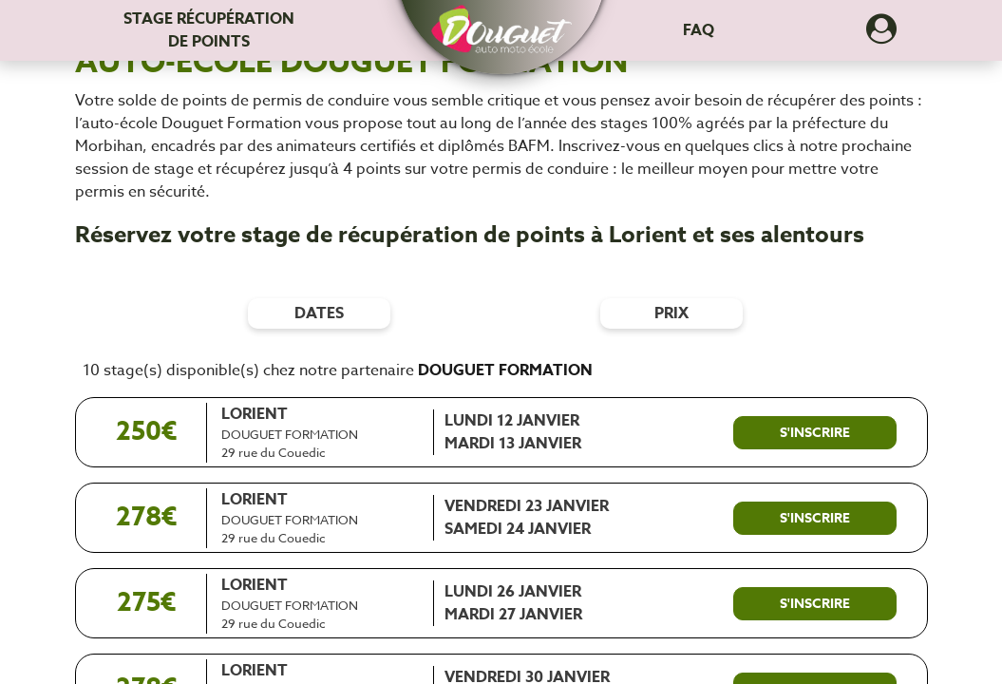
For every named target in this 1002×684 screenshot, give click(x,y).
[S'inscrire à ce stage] (815, 433)
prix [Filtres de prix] (671, 313)
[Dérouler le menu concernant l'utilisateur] (881, 35)
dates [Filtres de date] (319, 313)
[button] (501, 20)
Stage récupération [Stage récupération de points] (208, 30)
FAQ (698, 30)
